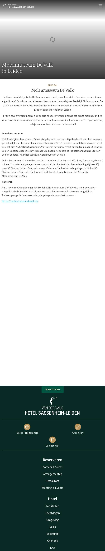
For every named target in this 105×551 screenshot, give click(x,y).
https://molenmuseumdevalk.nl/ (20, 201)
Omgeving (52, 520)
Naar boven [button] (52, 389)
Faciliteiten (52, 506)
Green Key (77, 429)
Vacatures (52, 534)
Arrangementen (52, 474)
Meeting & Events (52, 488)
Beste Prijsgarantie (27, 429)
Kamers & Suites (52, 467)
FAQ (52, 547)
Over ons (52, 540)
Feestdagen (52, 513)
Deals (52, 527)
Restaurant (52, 481)
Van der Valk (52, 442)
